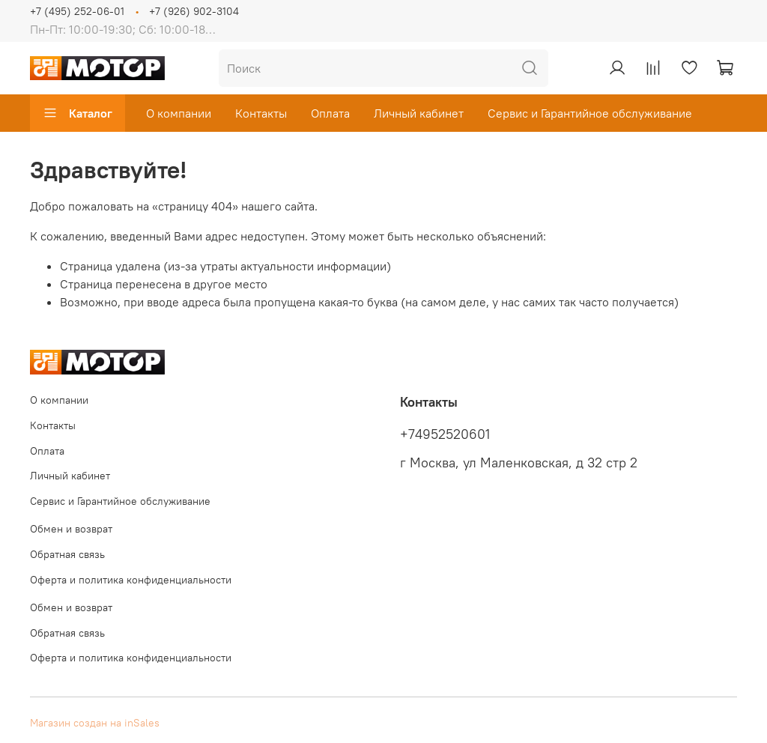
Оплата (330, 113)
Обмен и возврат (71, 529)
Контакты (261, 113)
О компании (178, 113)
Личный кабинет (419, 113)
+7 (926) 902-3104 (194, 11)
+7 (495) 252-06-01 (77, 11)
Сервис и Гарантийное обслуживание (590, 113)
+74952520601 (445, 434)
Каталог (77, 113)
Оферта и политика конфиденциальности (130, 579)
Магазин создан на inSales (95, 723)
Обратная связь (67, 554)
